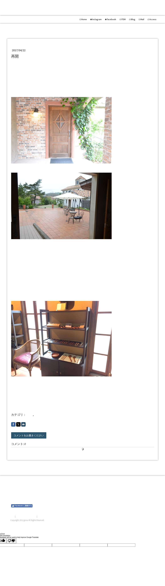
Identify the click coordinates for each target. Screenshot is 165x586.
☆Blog (132, 19)
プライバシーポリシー (26, 516)
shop (30, 415)
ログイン (151, 524)
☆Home (83, 19)
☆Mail (141, 19)
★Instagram (96, 19)
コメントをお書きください (29, 435)
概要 (12, 516)
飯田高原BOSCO (24, 87)
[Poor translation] (11, 540)
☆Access (151, 19)
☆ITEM (122, 19)
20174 (37, 415)
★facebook (110, 19)
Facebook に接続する (22, 506)
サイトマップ (44, 516)
